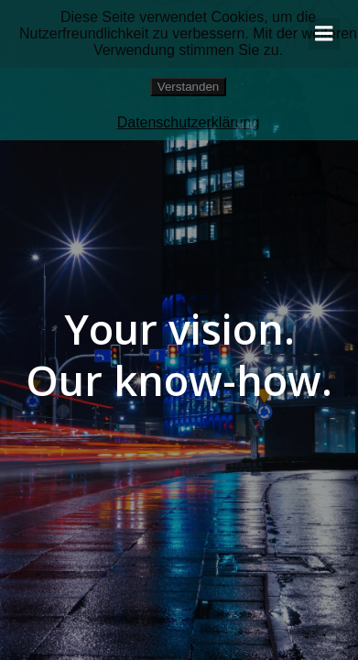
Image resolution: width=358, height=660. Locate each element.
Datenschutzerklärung (188, 122)
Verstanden (188, 87)
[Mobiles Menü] (324, 34)
